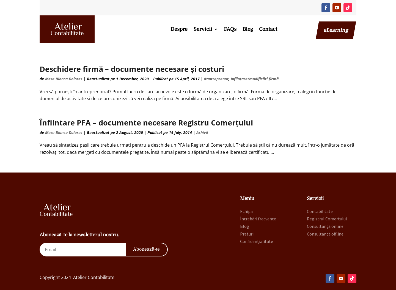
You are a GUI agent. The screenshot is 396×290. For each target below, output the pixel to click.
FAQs (230, 29)
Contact (268, 29)
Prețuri (247, 234)
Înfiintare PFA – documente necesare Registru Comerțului (146, 122)
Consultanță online (325, 226)
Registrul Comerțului (327, 218)
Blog (248, 29)
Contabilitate (320, 211)
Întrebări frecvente (258, 218)
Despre (179, 29)
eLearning (336, 30)
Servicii (203, 29)
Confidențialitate (256, 241)
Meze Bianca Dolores (63, 78)
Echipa (246, 211)
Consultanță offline (325, 234)
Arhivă (202, 132)
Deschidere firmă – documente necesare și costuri (132, 69)
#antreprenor (216, 78)
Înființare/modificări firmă (255, 78)
